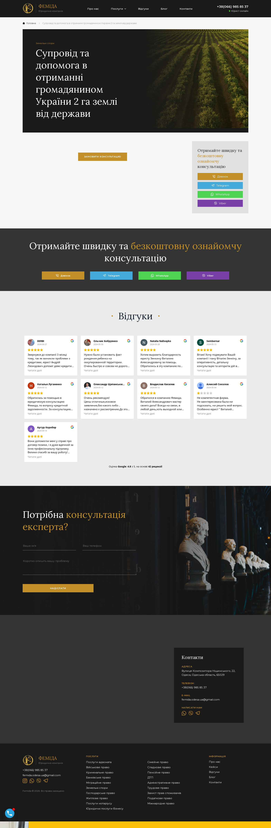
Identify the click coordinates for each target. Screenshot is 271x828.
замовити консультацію (102, 156)
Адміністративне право (163, 782)
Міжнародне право (160, 803)
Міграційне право (98, 782)
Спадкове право (159, 767)
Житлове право (97, 798)
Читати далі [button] (35, 370)
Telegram (220, 185)
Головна (29, 23)
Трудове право (158, 787)
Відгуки (143, 8)
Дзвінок (220, 176)
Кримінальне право (99, 772)
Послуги (118, 8)
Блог (164, 8)
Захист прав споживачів (164, 793)
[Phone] (9, 813)
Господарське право (100, 793)
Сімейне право (157, 762)
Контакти (186, 8)
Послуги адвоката (98, 762)
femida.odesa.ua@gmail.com (201, 699)
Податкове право (159, 798)
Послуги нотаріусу (99, 803)
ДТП (150, 777)
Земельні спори (97, 787)
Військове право (97, 767)
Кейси (213, 767)
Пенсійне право (158, 772)
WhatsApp (220, 194)
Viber (220, 203)
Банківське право (98, 777)
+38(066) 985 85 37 (232, 7)
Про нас (93, 8)
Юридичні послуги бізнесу (104, 808)
